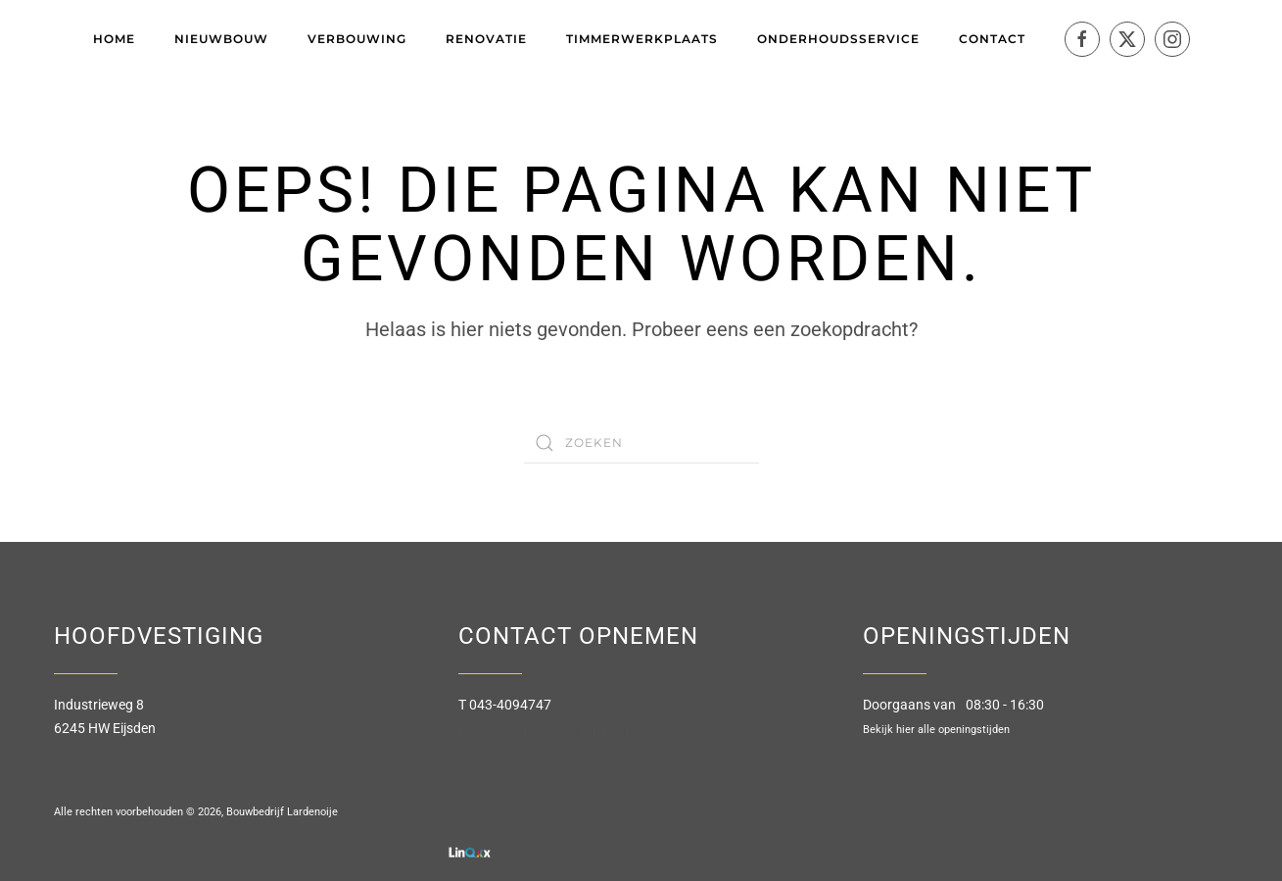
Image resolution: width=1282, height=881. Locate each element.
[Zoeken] (641, 443)
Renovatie (486, 38)
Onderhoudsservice (838, 38)
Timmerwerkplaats (642, 38)
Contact (992, 38)
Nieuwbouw (221, 38)
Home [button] (114, 38)
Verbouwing (357, 38)
